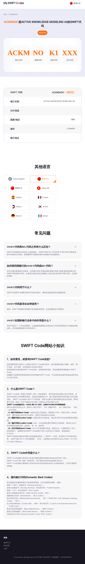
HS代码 (7, 545)
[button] (42, 247)
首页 (5, 14)
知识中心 (7, 542)
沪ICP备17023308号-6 (43, 557)
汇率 (5, 549)
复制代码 (42, 33)
